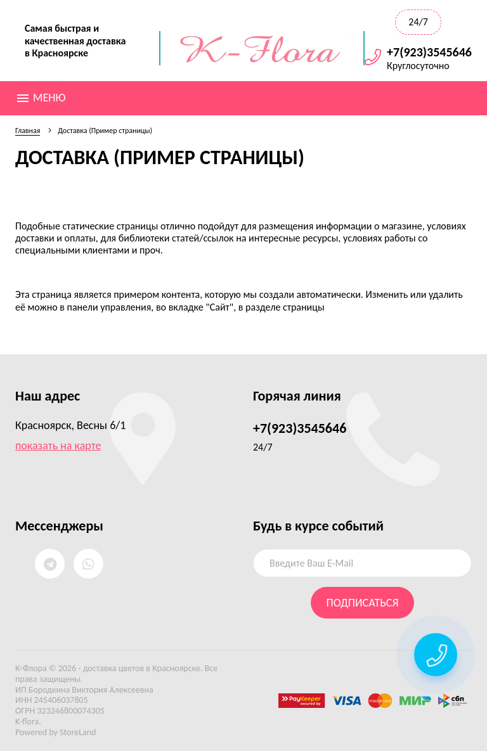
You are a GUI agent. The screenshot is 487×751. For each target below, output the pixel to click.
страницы (304, 307)
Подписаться (363, 603)
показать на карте (58, 446)
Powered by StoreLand (55, 732)
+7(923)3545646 (429, 52)
